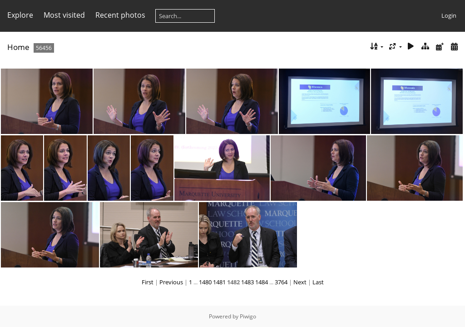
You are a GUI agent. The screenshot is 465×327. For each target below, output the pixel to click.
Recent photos (120, 15)
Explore (20, 15)
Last (318, 282)
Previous (171, 282)
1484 (261, 282)
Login (448, 15)
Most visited (64, 15)
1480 (205, 282)
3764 (281, 282)
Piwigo (248, 316)
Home (18, 47)
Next (300, 282)
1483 (247, 282)
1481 (219, 282)
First (147, 282)
